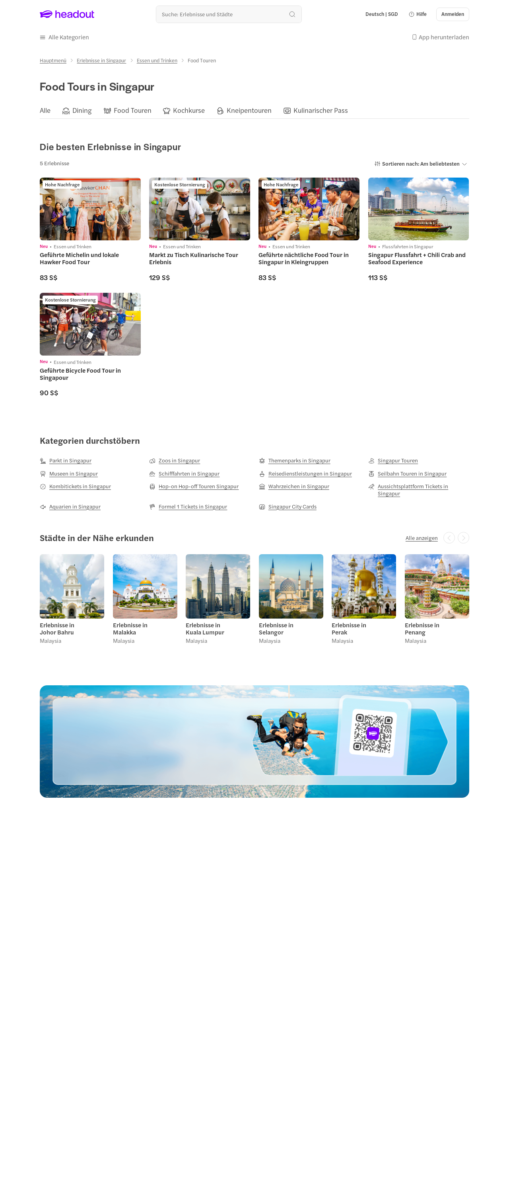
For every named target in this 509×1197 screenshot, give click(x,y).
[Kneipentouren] (249, 110)
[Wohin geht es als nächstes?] (228, 14)
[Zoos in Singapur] (174, 460)
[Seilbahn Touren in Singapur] (407, 473)
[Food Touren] (133, 110)
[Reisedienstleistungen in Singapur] (305, 473)
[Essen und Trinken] (157, 60)
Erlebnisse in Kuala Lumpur (205, 628)
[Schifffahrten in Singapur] (184, 473)
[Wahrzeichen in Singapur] (294, 486)
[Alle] (45, 110)
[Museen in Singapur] (69, 473)
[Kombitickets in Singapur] (75, 486)
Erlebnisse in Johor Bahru (57, 628)
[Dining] (82, 110)
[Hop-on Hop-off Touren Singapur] (194, 486)
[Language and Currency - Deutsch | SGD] (381, 14)
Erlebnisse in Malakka (130, 628)
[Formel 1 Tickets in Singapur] (188, 506)
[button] (417, 14)
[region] (254, 111)
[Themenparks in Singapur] (294, 460)
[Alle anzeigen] (422, 537)
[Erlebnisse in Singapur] (101, 60)
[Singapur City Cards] (288, 506)
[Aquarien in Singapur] (70, 506)
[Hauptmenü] (53, 60)
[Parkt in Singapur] (65, 460)
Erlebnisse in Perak (349, 628)
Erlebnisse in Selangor (276, 628)
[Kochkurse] (189, 110)
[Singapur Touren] (393, 460)
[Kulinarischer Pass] (320, 110)
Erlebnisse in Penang (422, 628)
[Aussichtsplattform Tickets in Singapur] (418, 490)
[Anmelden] (452, 14)
